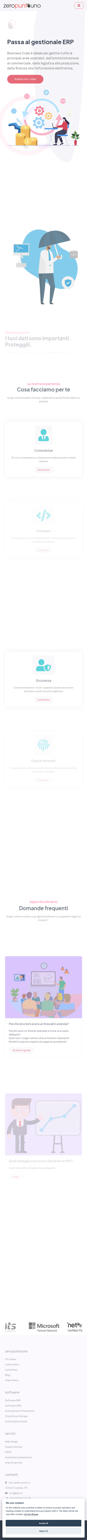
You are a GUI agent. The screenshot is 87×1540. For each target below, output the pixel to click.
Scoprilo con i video (24, 82)
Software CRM (13, 1405)
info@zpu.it (13, 1493)
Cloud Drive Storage (16, 1416)
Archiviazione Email (16, 1421)
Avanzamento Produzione (19, 1411)
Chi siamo (10, 1359)
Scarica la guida (21, 1094)
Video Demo (11, 1380)
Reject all (43, 1531)
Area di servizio (13, 1462)
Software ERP (13, 1400)
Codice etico (12, 1364)
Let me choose (31, 1514)
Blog (7, 1375)
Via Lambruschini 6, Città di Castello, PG (18, 1485)
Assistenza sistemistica (18, 1457)
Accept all (43, 1523)
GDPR (8, 1452)
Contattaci (43, 493)
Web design (11, 1441)
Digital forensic (13, 1446)
